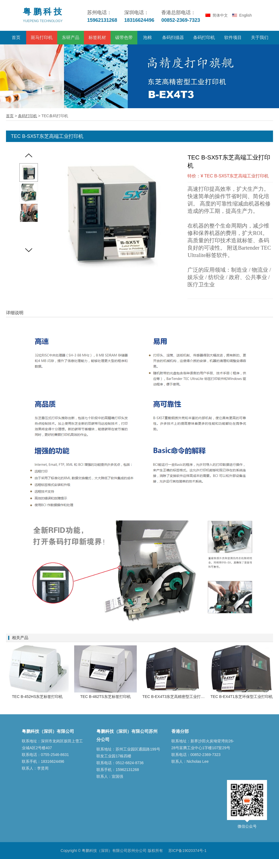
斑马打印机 (42, 37)
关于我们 (259, 37)
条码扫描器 (173, 37)
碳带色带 (124, 37)
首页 (16, 37)
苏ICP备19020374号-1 (187, 850)
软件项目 (233, 37)
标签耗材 (97, 37)
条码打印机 (204, 37)
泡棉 (147, 37)
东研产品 (70, 37)
